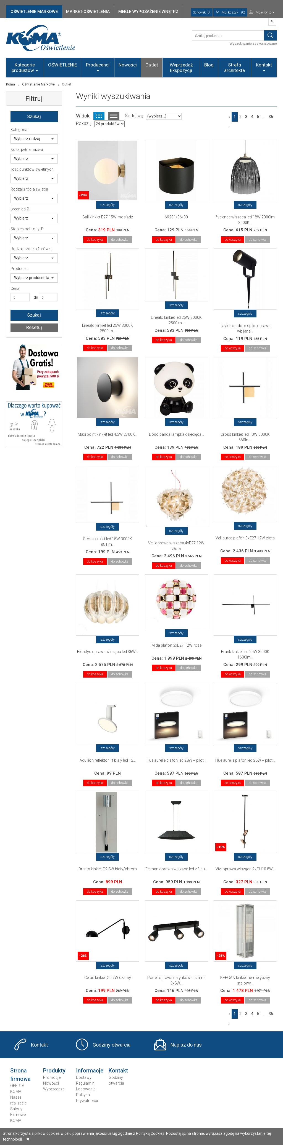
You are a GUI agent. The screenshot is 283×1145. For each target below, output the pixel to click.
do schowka (120, 240)
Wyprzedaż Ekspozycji (181, 67)
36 (271, 116)
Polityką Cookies (150, 1133)
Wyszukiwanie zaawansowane (253, 44)
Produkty (54, 1070)
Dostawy (83, 1077)
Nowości (128, 65)
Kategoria (19, 130)
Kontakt (264, 66)
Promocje (52, 1077)
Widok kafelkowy (98, 116)
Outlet (151, 65)
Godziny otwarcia (111, 1045)
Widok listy (113, 116)
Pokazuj (83, 123)
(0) (230, 12)
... (264, 116)
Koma (10, 84)
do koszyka (95, 240)
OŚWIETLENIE (62, 65)
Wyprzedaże (53, 1089)
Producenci (97, 66)
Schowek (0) (202, 12)
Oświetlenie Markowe (38, 84)
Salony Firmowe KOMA (18, 1115)
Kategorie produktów (25, 67)
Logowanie (85, 1089)
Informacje (89, 1070)
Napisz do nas (186, 1045)
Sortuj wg (134, 115)
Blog (209, 65)
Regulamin (85, 1083)
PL (272, 22)
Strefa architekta (234, 67)
